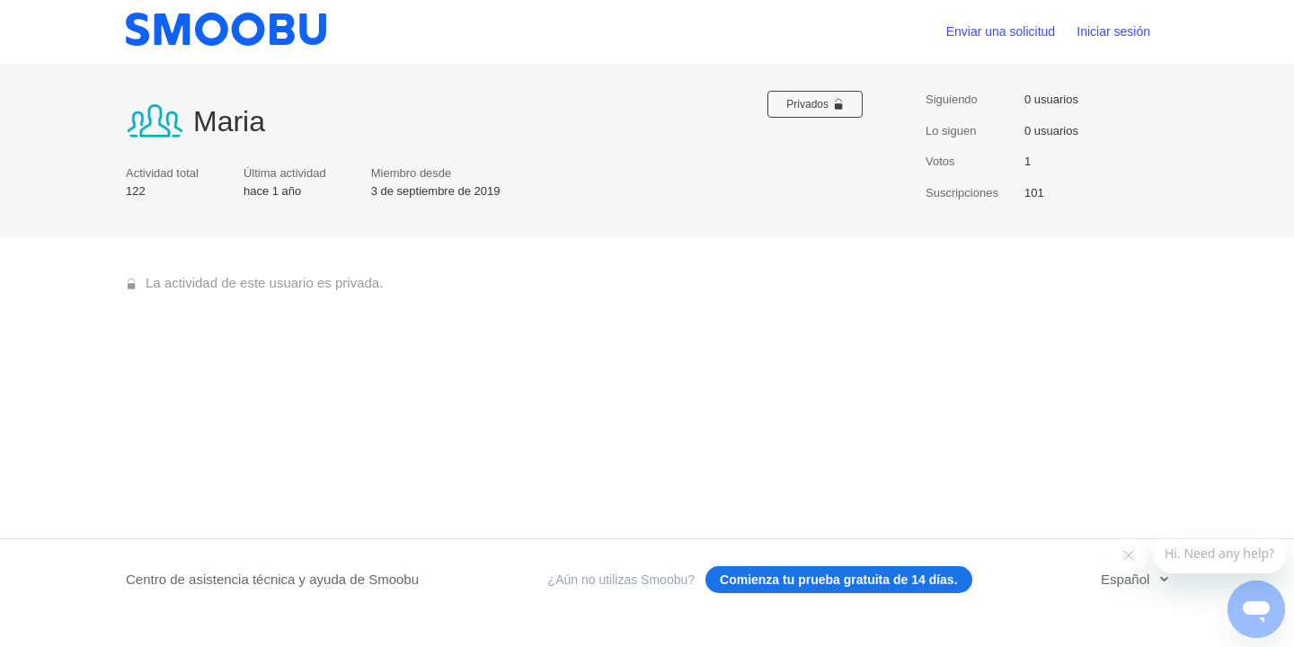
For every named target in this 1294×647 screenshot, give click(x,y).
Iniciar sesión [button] (1113, 31)
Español (1127, 579)
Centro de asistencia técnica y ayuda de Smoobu (272, 579)
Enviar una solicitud (1000, 31)
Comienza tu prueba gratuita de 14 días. (839, 579)
